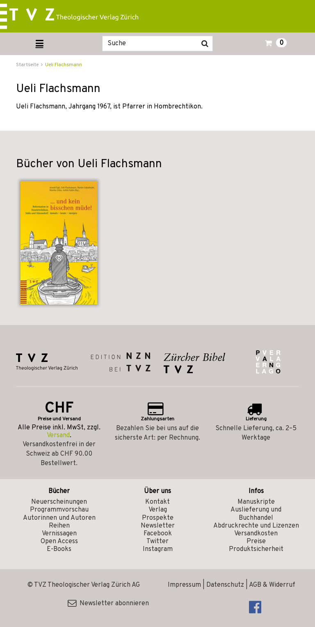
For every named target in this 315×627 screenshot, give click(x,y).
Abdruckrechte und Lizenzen (256, 526)
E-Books (59, 549)
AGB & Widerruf (272, 585)
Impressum (184, 585)
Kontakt (157, 502)
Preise (256, 541)
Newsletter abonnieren (108, 603)
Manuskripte (256, 502)
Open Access (59, 541)
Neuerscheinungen (59, 502)
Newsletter (158, 526)
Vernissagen (59, 534)
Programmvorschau (59, 510)
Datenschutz (225, 585)
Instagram (158, 549)
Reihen (59, 526)
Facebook (158, 534)
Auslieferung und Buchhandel (256, 514)
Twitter (157, 541)
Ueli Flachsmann (63, 65)
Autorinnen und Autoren (59, 518)
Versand (58, 435)
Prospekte (157, 518)
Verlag (157, 510)
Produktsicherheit (256, 549)
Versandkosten (256, 534)
